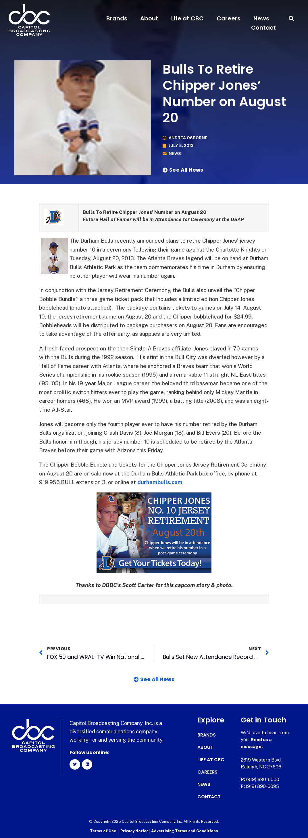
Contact (263, 28)
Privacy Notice (134, 831)
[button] (291, 18)
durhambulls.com (160, 482)
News (261, 18)
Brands (116, 18)
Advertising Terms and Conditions (184, 831)
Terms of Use (103, 831)
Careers (228, 18)
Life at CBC (187, 18)
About (149, 18)
